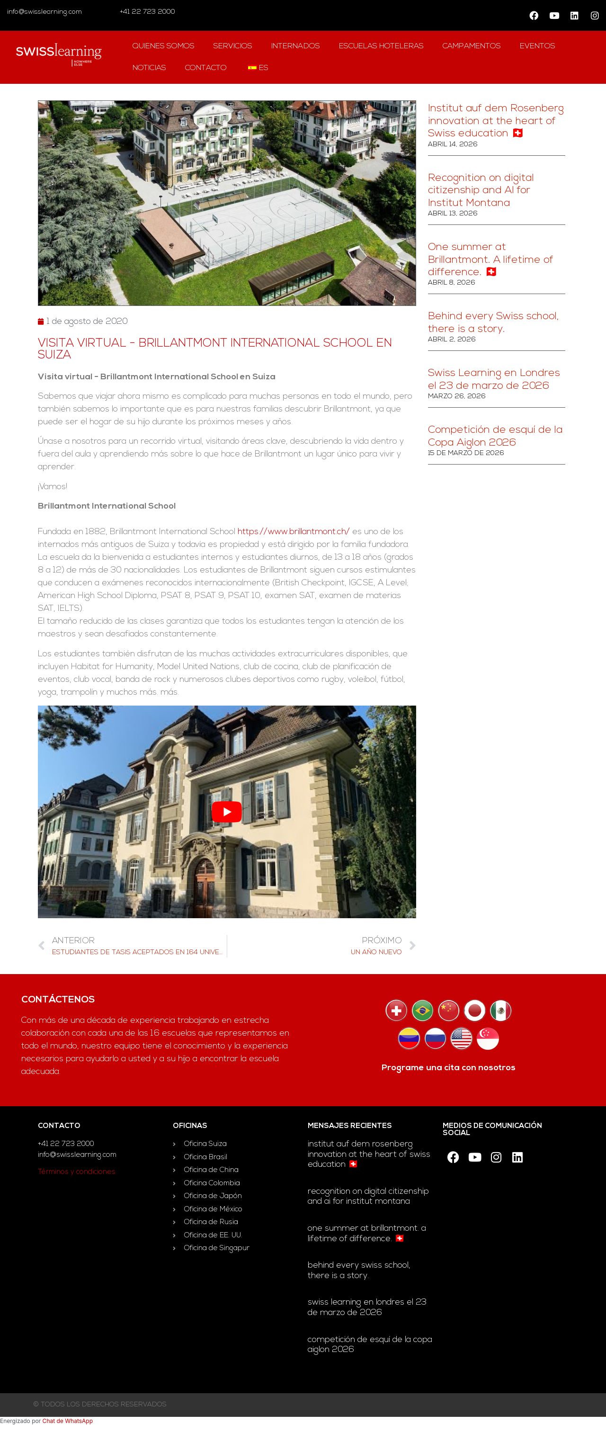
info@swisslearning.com (44, 12)
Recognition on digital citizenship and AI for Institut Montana (481, 191)
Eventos (537, 46)
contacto (206, 68)
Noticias (149, 68)
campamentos (472, 46)
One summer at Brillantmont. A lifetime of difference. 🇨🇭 (490, 260)
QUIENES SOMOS (164, 46)
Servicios (233, 46)
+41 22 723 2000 (146, 12)
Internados (295, 46)
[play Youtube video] (227, 812)
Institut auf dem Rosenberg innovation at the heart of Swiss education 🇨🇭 (496, 121)
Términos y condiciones (77, 1172)
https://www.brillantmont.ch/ (294, 532)
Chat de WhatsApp (68, 1420)
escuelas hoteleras (381, 46)
